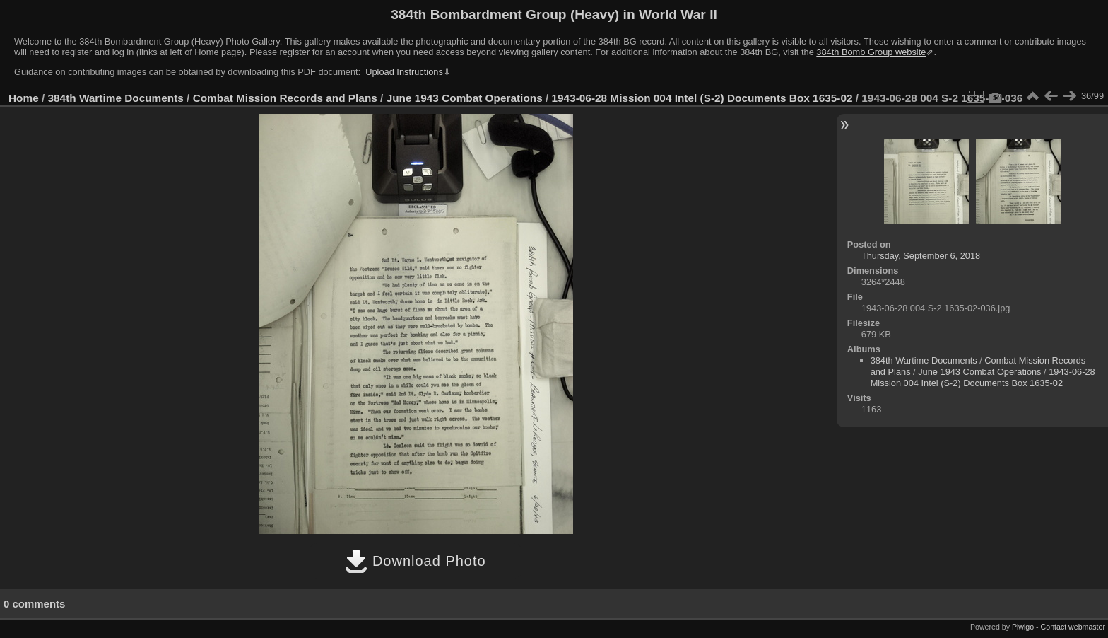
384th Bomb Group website (871, 52)
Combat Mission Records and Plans (285, 98)
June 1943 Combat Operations (465, 98)
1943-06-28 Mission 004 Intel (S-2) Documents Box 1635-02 (702, 98)
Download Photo (415, 561)
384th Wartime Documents (116, 98)
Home (23, 98)
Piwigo (1023, 626)
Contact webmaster (1073, 626)
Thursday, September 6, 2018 (920, 255)
